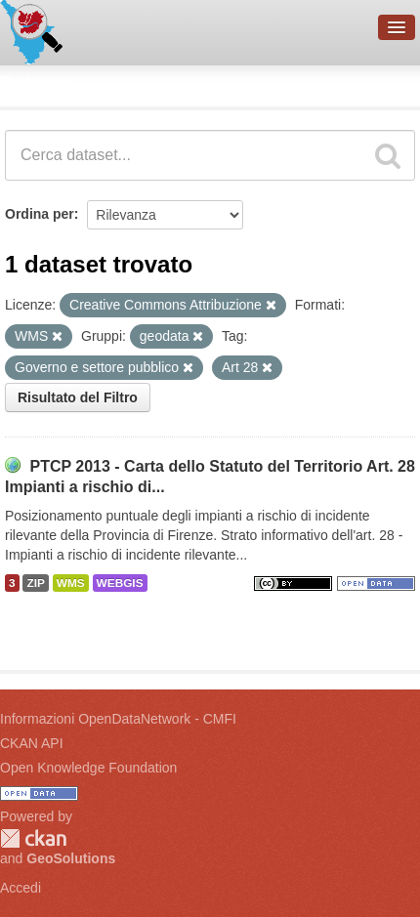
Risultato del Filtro (78, 397)
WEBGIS (120, 583)
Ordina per (39, 214)
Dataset (35, 83)
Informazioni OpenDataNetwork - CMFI (118, 719)
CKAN (33, 838)
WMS (71, 583)
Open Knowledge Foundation (88, 767)
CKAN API (31, 743)
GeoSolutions (70, 858)
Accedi (20, 888)
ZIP (35, 583)
